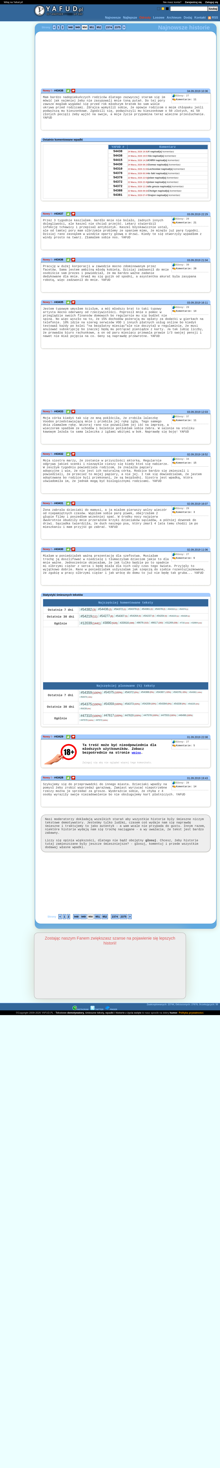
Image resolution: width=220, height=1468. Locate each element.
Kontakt (200, 17)
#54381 (147, 644)
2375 (117, 27)
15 (184, 483)
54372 (117, 189)
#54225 (193, 740)
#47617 (113, 751)
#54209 (149, 739)
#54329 (185, 651)
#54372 (120, 644)
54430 (117, 169)
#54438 (105, 644)
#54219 (89, 651)
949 (77, 27)
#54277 (106, 651)
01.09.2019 (193, 773)
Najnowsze (113, 17)
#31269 (171, 658)
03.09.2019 (193, 215)
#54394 (165, 739)
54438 (117, 154)
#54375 (113, 728)
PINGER (111, 1055)
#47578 (151, 751)
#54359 (91, 728)
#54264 (135, 651)
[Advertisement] (17, 689)
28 (184, 274)
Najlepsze (130, 17)
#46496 (186, 751)
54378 (117, 179)
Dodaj (188, 17)
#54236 (86, 745)
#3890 (110, 658)
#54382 (88, 645)
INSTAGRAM (81, 1055)
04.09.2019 (193, 91)
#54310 (172, 644)
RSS (213, 17)
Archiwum (174, 17)
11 (184, 99)
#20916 (127, 658)
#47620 (133, 751)
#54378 (160, 644)
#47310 (91, 752)
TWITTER (96, 1055)
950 (84, 27)
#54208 (180, 739)
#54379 (133, 644)
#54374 (183, 644)
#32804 (196, 658)
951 (91, 27)
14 (184, 320)
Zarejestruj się (193, 2)
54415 (117, 164)
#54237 (148, 651)
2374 (109, 27)
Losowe (159, 17)
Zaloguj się (211, 2)
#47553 (168, 751)
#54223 (174, 651)
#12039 (91, 658)
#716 (184, 658)
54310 (117, 174)
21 (184, 224)
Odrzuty (145, 17)
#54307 (121, 651)
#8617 (157, 657)
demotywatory (75, 1058)
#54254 (162, 651)
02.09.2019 (193, 474)
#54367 (163, 728)
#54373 (132, 739)
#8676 (143, 657)
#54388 (147, 728)
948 (70, 27)
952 (99, 27)
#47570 (87, 756)
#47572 (102, 756)
